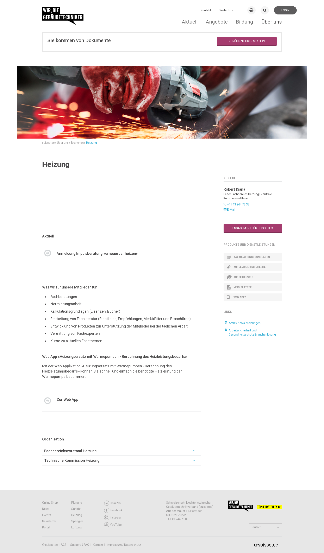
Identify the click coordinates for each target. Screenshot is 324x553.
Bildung (244, 22)
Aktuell (190, 22)
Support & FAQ (80, 544)
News (45, 508)
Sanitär (76, 508)
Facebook (113, 510)
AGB (64, 544)
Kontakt (206, 10)
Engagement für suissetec (252, 228)
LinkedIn (112, 503)
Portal (46, 527)
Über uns (271, 22)
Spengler (77, 521)
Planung (76, 502)
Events (46, 515)
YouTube (113, 524)
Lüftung (76, 527)
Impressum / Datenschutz (124, 544)
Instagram (113, 517)
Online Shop (50, 502)
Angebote (217, 22)
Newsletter (49, 521)
